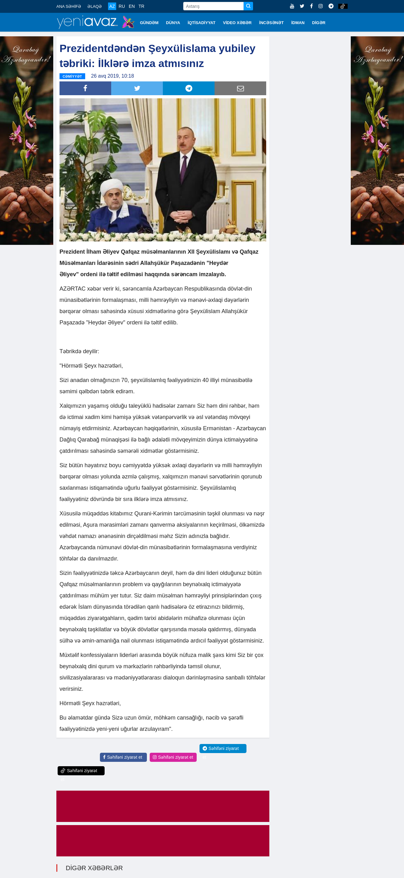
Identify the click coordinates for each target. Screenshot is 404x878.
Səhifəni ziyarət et (122, 757)
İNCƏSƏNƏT (271, 22)
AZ (112, 6)
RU (122, 6)
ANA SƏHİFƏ (68, 6)
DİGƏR (319, 22)
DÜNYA (173, 22)
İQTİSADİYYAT (201, 22)
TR (141, 6)
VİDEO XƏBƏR (237, 22)
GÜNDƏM (149, 22)
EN (132, 6)
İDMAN (298, 22)
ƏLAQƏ (94, 6)
